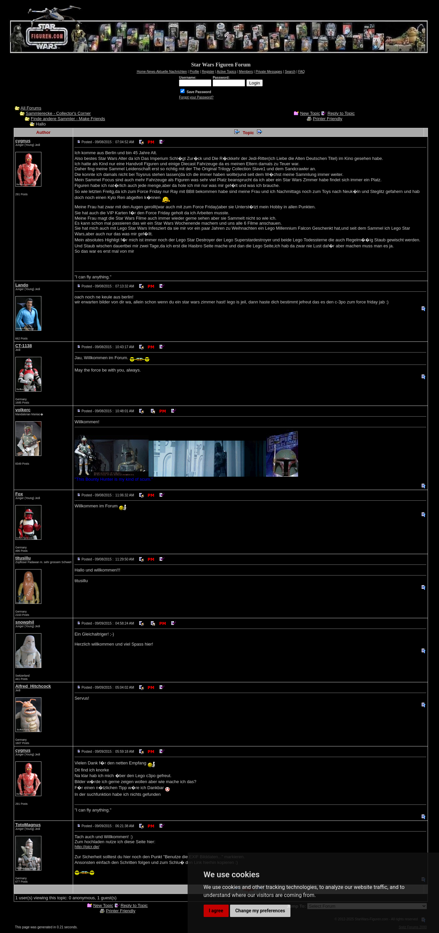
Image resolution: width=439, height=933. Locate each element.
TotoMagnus (28, 824)
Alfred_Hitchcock (33, 686)
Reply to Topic (341, 113)
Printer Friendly (327, 118)
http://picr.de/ (86, 846)
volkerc (23, 409)
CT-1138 (23, 345)
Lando (21, 284)
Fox (19, 493)
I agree (216, 910)
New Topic (310, 113)
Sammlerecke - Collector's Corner (58, 113)
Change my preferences (260, 910)
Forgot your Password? (196, 97)
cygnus (23, 140)
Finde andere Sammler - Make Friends (68, 118)
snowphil (24, 622)
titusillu (23, 557)
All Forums (31, 107)
